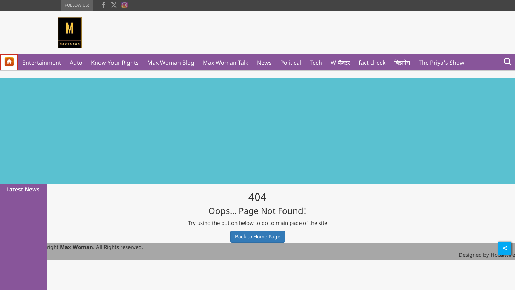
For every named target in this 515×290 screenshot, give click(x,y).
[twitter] (114, 4)
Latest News (23, 189)
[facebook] (103, 4)
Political (290, 62)
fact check (372, 62)
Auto (76, 62)
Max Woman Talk (225, 62)
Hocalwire (503, 254)
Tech (316, 62)
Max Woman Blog (170, 62)
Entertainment (41, 62)
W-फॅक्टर (340, 62)
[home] (9, 62)
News (264, 62)
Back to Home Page (257, 236)
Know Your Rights (115, 62)
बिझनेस (402, 62)
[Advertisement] (257, 130)
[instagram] (124, 4)
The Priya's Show (441, 62)
